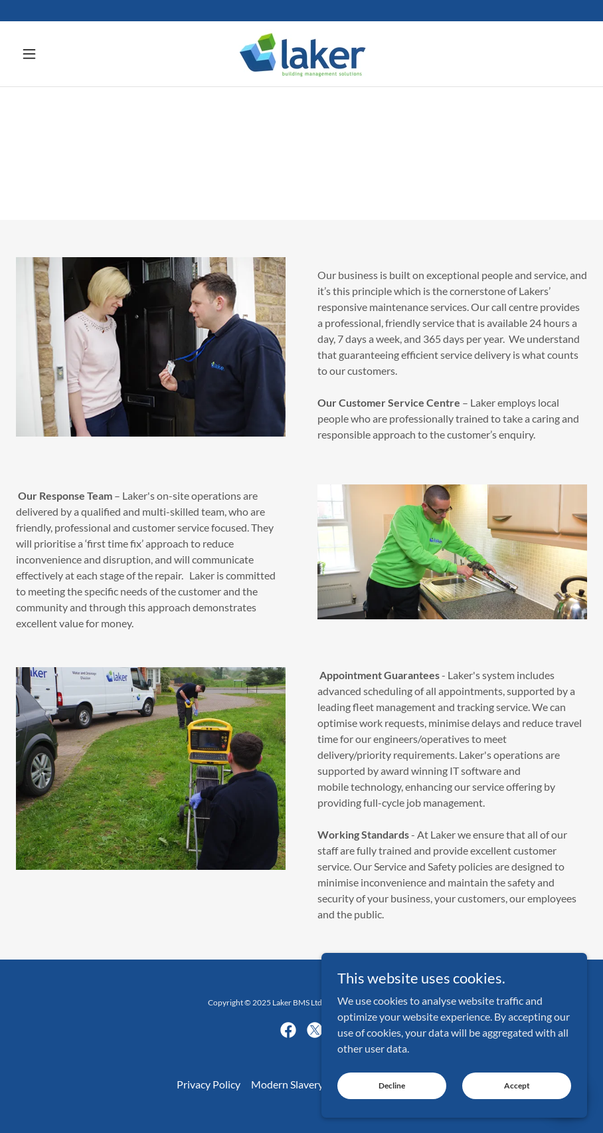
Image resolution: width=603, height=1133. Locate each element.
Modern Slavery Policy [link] (302, 1084)
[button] (59, 54)
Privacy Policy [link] (208, 1084)
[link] (301, 53)
